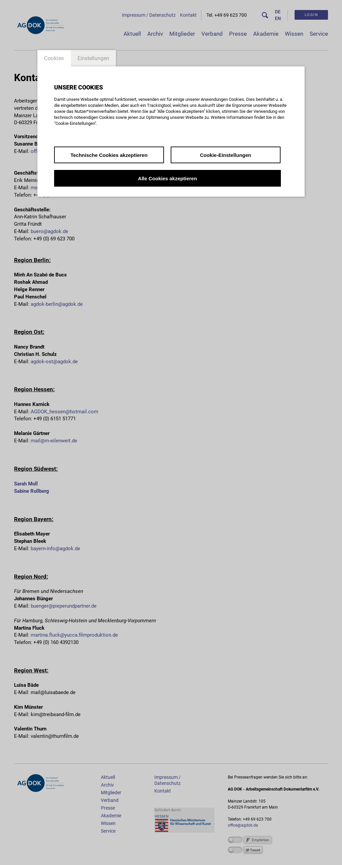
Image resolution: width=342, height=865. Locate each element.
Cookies (54, 58)
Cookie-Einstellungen (225, 155)
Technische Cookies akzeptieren (109, 155)
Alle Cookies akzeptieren (167, 178)
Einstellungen (93, 58)
